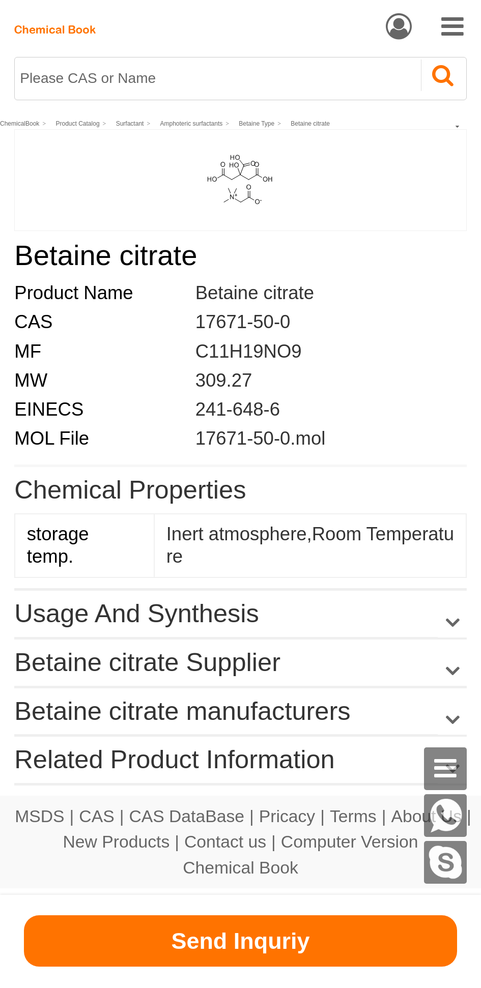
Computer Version (349, 841)
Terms (353, 816)
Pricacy (287, 816)
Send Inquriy (240, 941)
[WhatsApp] (445, 815)
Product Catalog (78, 123)
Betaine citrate (310, 123)
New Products (116, 841)
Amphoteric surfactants (191, 123)
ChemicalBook (19, 123)
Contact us (225, 841)
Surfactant (130, 123)
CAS (96, 816)
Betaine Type (256, 123)
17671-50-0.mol (260, 438)
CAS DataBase (186, 816)
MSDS (39, 816)
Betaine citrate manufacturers (182, 710)
